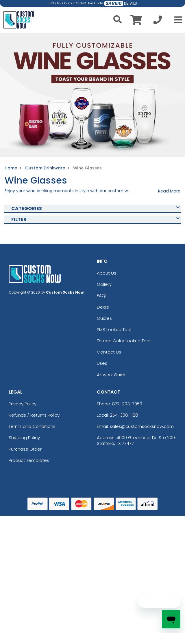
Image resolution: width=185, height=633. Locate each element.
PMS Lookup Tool (114, 329)
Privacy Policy (22, 404)
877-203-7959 (127, 404)
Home (11, 168)
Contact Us (109, 352)
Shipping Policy (24, 437)
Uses (102, 363)
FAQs (102, 295)
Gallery (104, 284)
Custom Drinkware (45, 168)
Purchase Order (25, 449)
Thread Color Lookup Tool (123, 341)
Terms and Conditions (32, 426)
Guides (104, 318)
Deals (103, 307)
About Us (106, 273)
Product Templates (29, 460)
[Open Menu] (176, 19)
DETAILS (130, 3)
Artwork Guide (112, 375)
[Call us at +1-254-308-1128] (157, 21)
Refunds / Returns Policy (34, 415)
